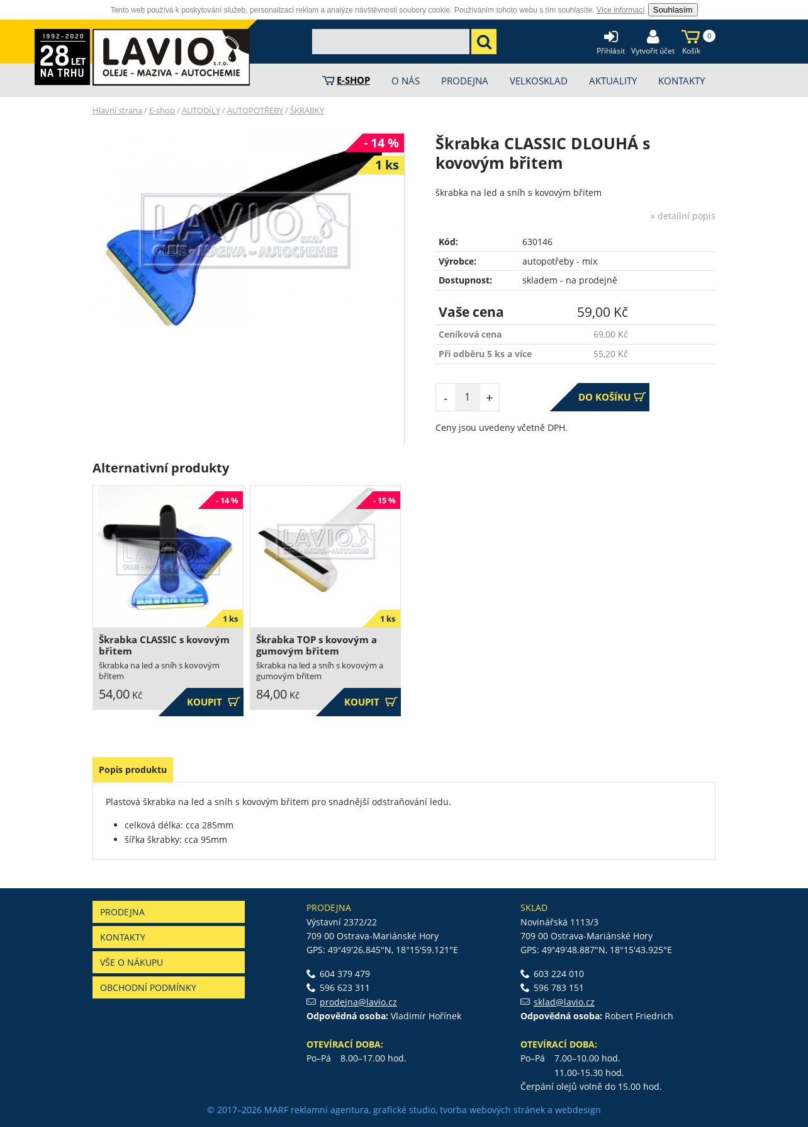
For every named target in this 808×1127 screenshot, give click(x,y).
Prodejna (122, 912)
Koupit (213, 702)
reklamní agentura (330, 1110)
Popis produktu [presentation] (133, 769)
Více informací (621, 10)
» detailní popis (683, 216)
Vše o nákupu (131, 962)
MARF (276, 1110)
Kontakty (122, 937)
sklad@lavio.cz (564, 1002)
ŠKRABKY (307, 110)
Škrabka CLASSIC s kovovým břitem (164, 645)
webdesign (578, 1110)
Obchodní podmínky (148, 987)
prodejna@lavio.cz (358, 1002)
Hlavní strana (117, 110)
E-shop (162, 110)
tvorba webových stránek (492, 1110)
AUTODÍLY (201, 110)
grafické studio (404, 1110)
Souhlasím (673, 9)
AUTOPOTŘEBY (255, 110)
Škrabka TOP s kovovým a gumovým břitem (316, 645)
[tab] (133, 769)
